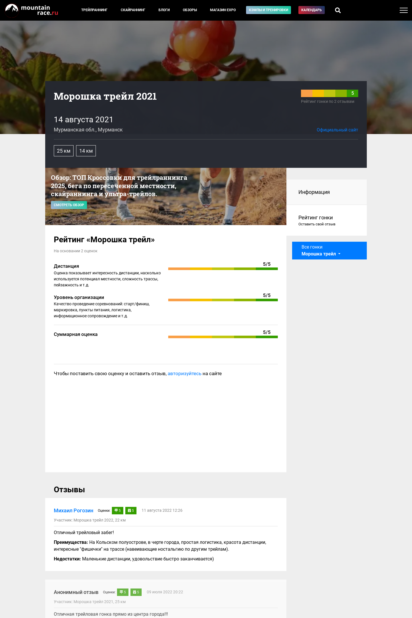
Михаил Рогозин (73, 510)
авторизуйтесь (184, 373)
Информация (314, 192)
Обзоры (190, 10)
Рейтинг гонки (326, 220)
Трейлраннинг (94, 10)
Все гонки (319, 250)
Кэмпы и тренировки (268, 10)
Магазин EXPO (223, 10)
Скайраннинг (133, 10)
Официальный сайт (337, 130)
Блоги (164, 10)
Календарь (311, 10)
